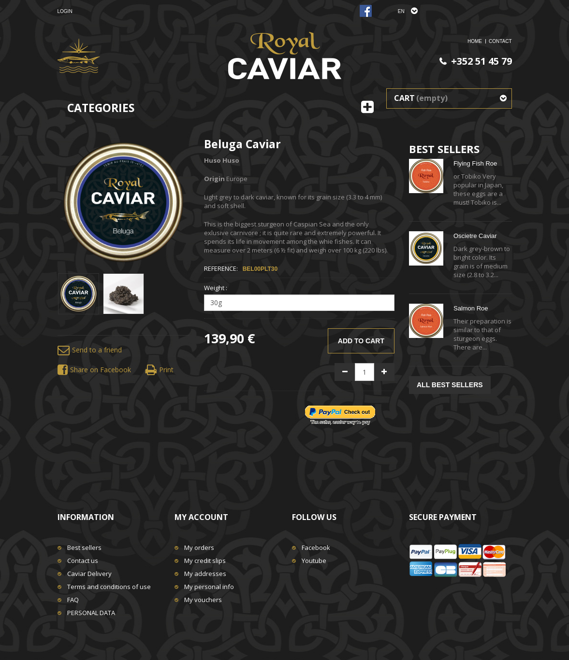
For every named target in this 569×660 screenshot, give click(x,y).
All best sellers (450, 385)
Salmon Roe (470, 308)
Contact (500, 41)
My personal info (209, 586)
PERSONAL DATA (91, 612)
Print (160, 370)
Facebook (316, 547)
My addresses (205, 573)
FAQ (73, 599)
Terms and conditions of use (109, 586)
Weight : (216, 287)
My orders (199, 547)
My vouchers (203, 599)
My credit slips (205, 560)
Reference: (221, 268)
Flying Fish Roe (475, 163)
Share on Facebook (94, 370)
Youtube (314, 560)
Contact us (82, 560)
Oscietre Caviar (475, 235)
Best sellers (84, 547)
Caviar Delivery (89, 573)
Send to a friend (90, 350)
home (474, 41)
